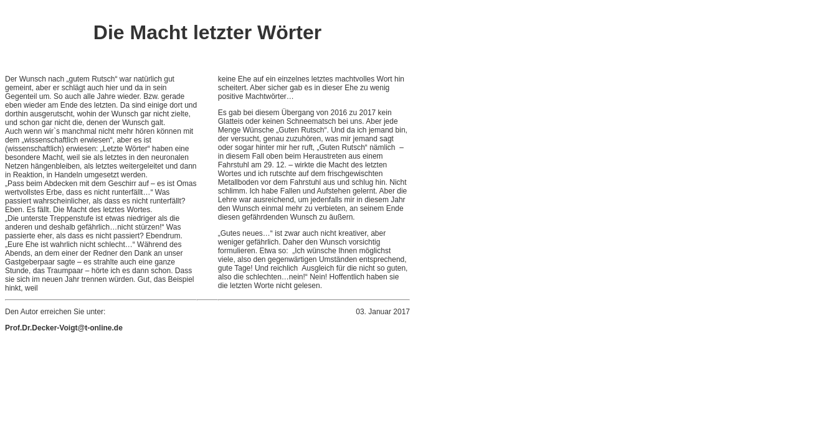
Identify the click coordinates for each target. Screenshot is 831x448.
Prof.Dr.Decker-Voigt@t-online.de (64, 328)
